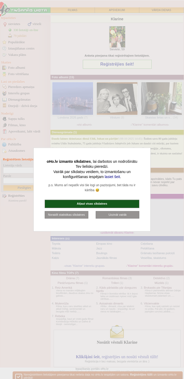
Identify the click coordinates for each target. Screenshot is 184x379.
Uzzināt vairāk (118, 214)
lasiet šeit (112, 177)
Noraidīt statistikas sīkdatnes (66, 214)
